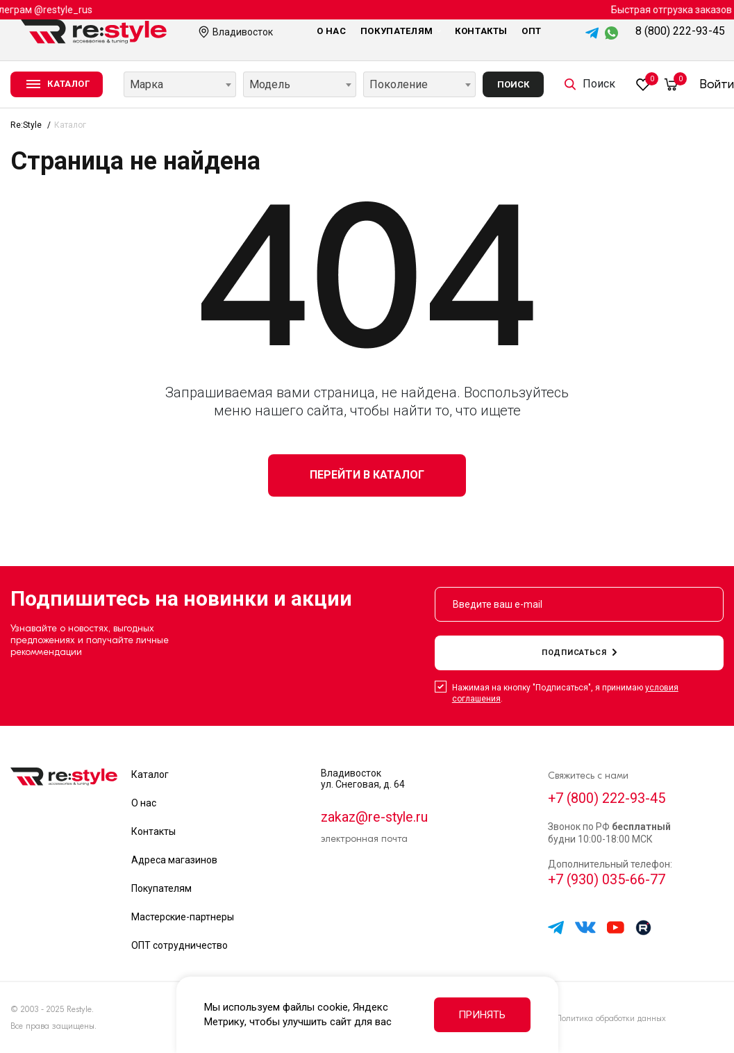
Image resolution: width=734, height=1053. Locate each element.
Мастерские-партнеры (182, 916)
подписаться (579, 652)
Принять (482, 1015)
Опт (532, 31)
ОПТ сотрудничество (179, 945)
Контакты (481, 31)
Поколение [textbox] (398, 84)
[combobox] (180, 84)
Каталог (150, 774)
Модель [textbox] (269, 84)
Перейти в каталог (367, 474)
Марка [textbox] (146, 84)
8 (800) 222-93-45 (680, 31)
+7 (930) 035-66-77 (607, 881)
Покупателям (400, 31)
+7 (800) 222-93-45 (607, 798)
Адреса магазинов (174, 859)
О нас (332, 31)
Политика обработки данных (611, 1018)
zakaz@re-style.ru (376, 817)
